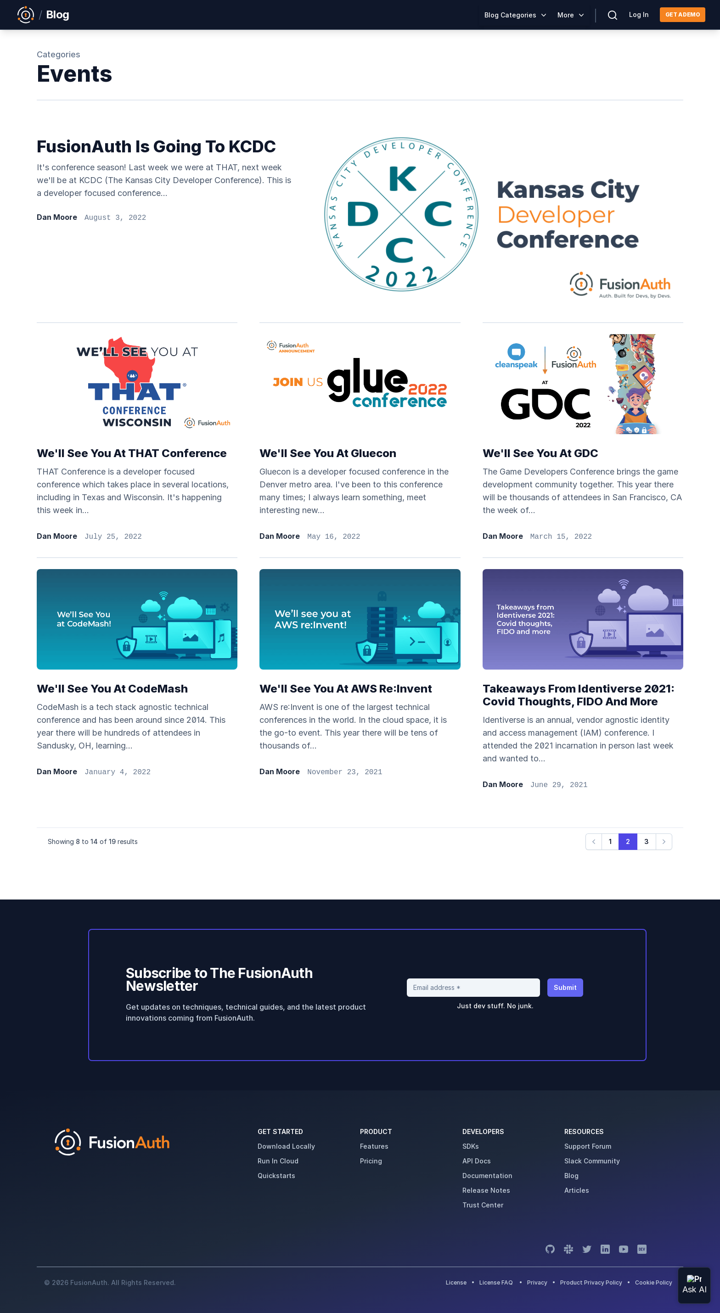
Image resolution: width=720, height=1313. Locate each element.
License (457, 1282)
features (374, 1146)
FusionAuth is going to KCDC (156, 146)
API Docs (476, 1161)
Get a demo (682, 14)
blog (571, 1175)
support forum (587, 1146)
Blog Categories (510, 15)
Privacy (537, 1282)
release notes (486, 1190)
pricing (371, 1161)
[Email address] (473, 987)
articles (576, 1190)
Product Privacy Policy (591, 1282)
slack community (592, 1161)
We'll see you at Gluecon (327, 453)
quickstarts (276, 1175)
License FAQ (496, 1282)
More (565, 15)
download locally (286, 1146)
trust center (482, 1205)
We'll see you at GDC (540, 453)
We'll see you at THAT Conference (132, 453)
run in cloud (278, 1161)
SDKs (470, 1146)
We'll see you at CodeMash (112, 688)
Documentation (487, 1175)
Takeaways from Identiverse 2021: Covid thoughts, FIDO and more (579, 695)
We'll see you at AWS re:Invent (345, 688)
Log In (639, 14)
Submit (565, 987)
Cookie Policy (653, 1282)
